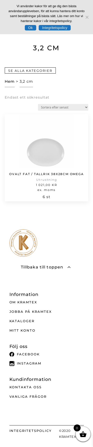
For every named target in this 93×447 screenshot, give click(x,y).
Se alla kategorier (30, 70)
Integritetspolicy (54, 28)
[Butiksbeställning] (63, 107)
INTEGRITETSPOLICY (30, 431)
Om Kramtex (23, 302)
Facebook (24, 354)
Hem (10, 81)
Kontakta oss (25, 387)
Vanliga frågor (28, 396)
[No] (86, 17)
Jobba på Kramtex (30, 312)
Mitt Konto (22, 330)
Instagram (25, 363)
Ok (30, 28)
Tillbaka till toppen (42, 267)
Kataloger (22, 321)
